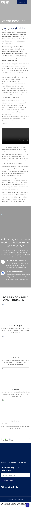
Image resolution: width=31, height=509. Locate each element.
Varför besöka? (23, 464)
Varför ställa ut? (12, 464)
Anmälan (3, 464)
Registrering (22, 2)
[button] (1, 441)
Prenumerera (8, 482)
